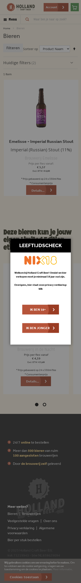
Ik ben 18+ (38, 309)
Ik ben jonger (38, 328)
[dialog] (40, 291)
